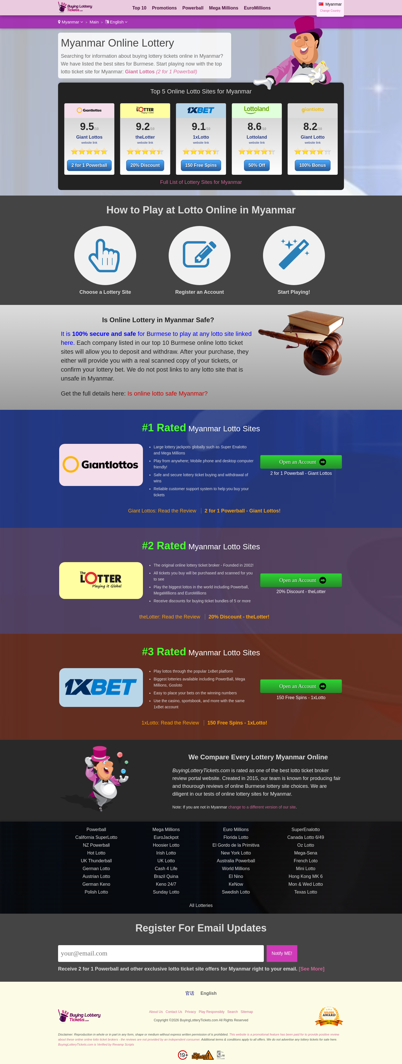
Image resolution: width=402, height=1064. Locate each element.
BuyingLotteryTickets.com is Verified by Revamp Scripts (96, 1044)
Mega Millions (223, 8)
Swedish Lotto (236, 916)
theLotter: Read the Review (169, 641)
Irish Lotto (166, 877)
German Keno (96, 908)
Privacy (190, 1012)
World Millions (236, 892)
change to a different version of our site (285, 797)
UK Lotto (166, 884)
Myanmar (70, 22)
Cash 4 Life (166, 892)
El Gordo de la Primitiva (235, 869)
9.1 (199, 126)
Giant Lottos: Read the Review (162, 535)
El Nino (236, 900)
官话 (189, 993)
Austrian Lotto (96, 900)
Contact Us (174, 1012)
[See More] (311, 969)
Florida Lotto (236, 861)
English (116, 22)
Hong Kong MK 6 (306, 900)
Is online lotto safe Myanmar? (140, 381)
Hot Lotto (96, 877)
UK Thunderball (96, 884)
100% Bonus (312, 165)
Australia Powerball (236, 884)
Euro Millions (236, 853)
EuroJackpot (166, 861)
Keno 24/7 (166, 908)
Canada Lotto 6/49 (305, 861)
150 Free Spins (201, 165)
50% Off (256, 165)
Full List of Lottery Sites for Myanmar (201, 182)
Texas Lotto (305, 916)
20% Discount (145, 165)
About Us (156, 1012)
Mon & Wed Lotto (305, 908)
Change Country (330, 10)
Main (94, 22)
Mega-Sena (305, 877)
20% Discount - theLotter (325, 587)
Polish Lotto (96, 916)
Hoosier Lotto (166, 869)
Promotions (164, 8)
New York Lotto (236, 877)
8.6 (255, 126)
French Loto (305, 884)
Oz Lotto (305, 869)
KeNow (236, 908)
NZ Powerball (96, 869)
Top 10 (139, 8)
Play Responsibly (211, 1012)
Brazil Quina (166, 900)
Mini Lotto (305, 892)
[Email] (161, 953)
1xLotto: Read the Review (170, 747)
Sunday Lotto (166, 916)
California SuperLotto (96, 861)
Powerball (193, 8)
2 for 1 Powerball (89, 165)
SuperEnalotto (305, 853)
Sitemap (247, 1012)
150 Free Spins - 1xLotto (325, 693)
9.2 (143, 126)
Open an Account (323, 462)
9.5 (87, 126)
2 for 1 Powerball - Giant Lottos (325, 469)
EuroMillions (257, 8)
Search (232, 1012)
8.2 (310, 126)
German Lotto (96, 892)
